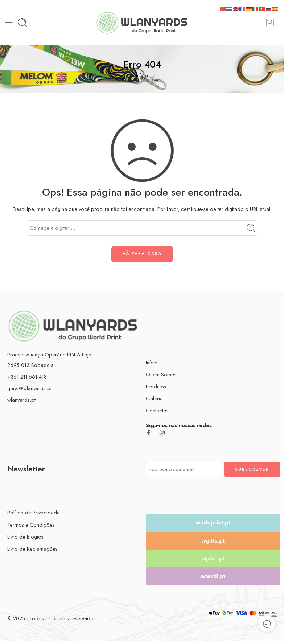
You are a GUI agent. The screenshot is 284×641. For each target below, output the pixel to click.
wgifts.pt (213, 541)
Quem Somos (161, 374)
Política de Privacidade (33, 512)
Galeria (154, 398)
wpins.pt (213, 558)
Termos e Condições (31, 524)
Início (142, 75)
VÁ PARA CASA (142, 253)
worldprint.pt (213, 522)
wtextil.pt (213, 576)
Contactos (157, 410)
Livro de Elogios (25, 536)
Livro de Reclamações (32, 548)
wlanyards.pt (21, 400)
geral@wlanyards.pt (29, 388)
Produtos (156, 386)
